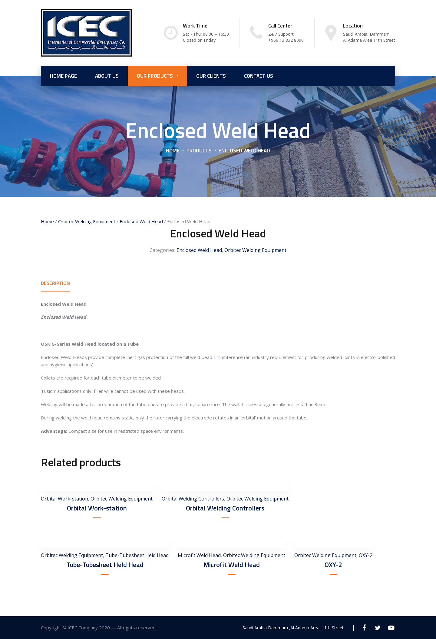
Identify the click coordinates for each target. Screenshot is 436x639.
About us (107, 76)
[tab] (55, 283)
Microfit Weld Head (199, 555)
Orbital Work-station (64, 498)
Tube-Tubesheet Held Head (137, 555)
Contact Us (258, 76)
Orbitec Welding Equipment (86, 221)
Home (173, 150)
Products (199, 150)
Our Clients (211, 76)
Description (55, 283)
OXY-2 (333, 564)
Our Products (155, 76)
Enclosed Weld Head (141, 221)
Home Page (63, 76)
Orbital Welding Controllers (193, 498)
